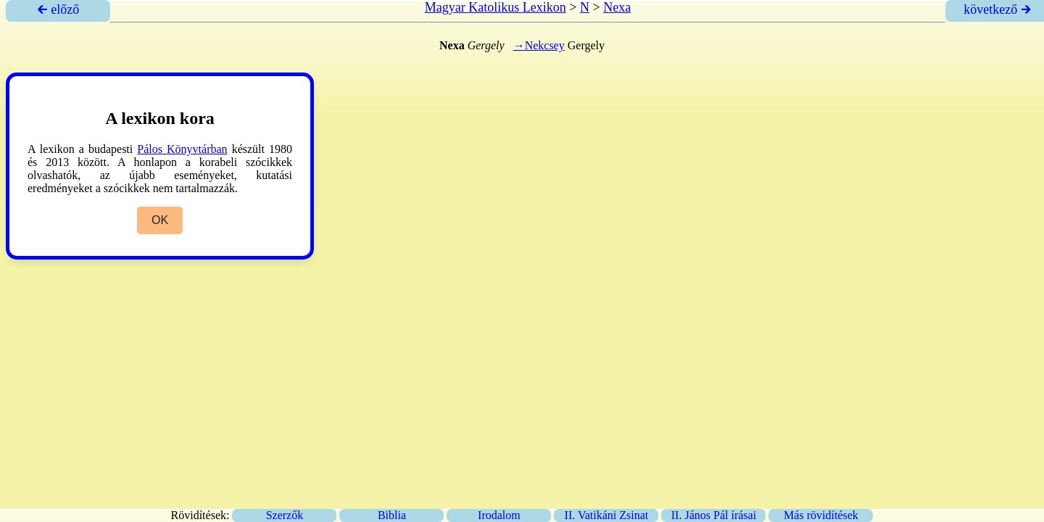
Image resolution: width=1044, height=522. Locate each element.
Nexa (617, 7)
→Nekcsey (539, 45)
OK (160, 220)
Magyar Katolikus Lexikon (495, 7)
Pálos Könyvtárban (182, 149)
